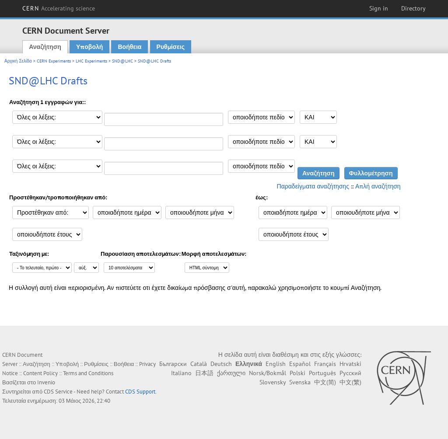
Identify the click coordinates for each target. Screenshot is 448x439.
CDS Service (58, 391)
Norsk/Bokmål (267, 373)
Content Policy (40, 373)
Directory (413, 8)
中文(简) (325, 382)
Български (173, 364)
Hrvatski (350, 364)
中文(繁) (350, 382)
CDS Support (140, 391)
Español (300, 364)
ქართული (231, 373)
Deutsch (221, 364)
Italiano (181, 373)
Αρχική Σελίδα (18, 61)
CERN (58, 8)
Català (198, 364)
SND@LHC (122, 61)
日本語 (204, 373)
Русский (350, 373)
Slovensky (272, 382)
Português (322, 373)
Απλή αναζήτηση (378, 186)
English (276, 364)
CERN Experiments (54, 61)
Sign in (378, 8)
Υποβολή (89, 47)
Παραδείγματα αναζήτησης (313, 186)
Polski (297, 373)
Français (325, 364)
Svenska (300, 382)
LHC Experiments (91, 61)
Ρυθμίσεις (171, 47)
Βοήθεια (129, 47)
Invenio (46, 382)
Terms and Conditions (88, 373)
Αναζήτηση (45, 47)
